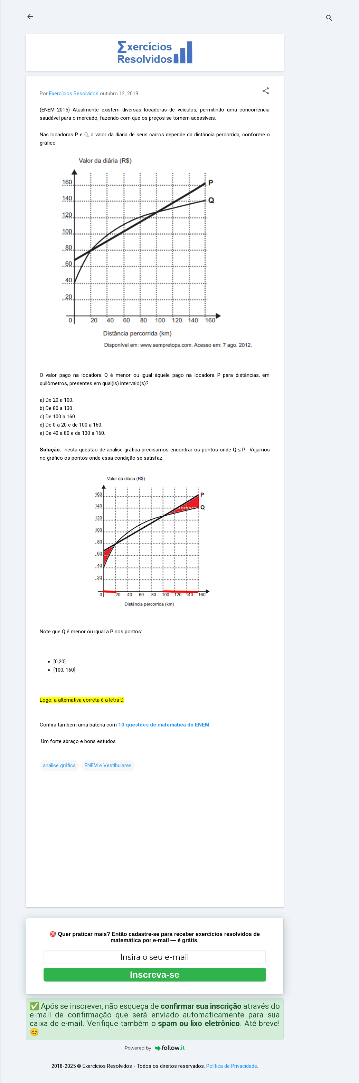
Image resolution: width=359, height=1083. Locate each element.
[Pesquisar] (329, 18)
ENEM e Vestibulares (108, 765)
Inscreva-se (154, 974)
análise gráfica (59, 765)
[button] (266, 91)
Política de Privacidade (231, 1066)
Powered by (155, 1048)
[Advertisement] (311, 137)
